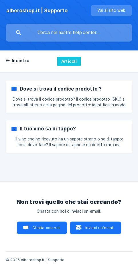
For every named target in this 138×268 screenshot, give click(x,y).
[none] (37, 10)
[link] (69, 97)
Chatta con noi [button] (46, 227)
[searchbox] (69, 33)
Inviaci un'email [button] (99, 227)
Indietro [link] (20, 60)
